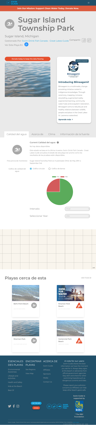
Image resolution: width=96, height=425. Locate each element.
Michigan (32, 36)
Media (45, 378)
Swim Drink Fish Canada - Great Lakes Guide (45, 41)
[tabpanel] (48, 180)
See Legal (76, 422)
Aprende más (65, 120)
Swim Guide (48, 366)
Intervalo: (35, 208)
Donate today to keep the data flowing (28, 59)
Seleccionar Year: (39, 216)
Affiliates (46, 370)
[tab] (16, 134)
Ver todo (86, 278)
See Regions (31, 369)
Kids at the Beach (15, 386)
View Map (30, 373)
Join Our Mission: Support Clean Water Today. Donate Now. (48, 8)
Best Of (11, 390)
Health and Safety (15, 382)
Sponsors (47, 374)
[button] (88, 3)
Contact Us (47, 382)
